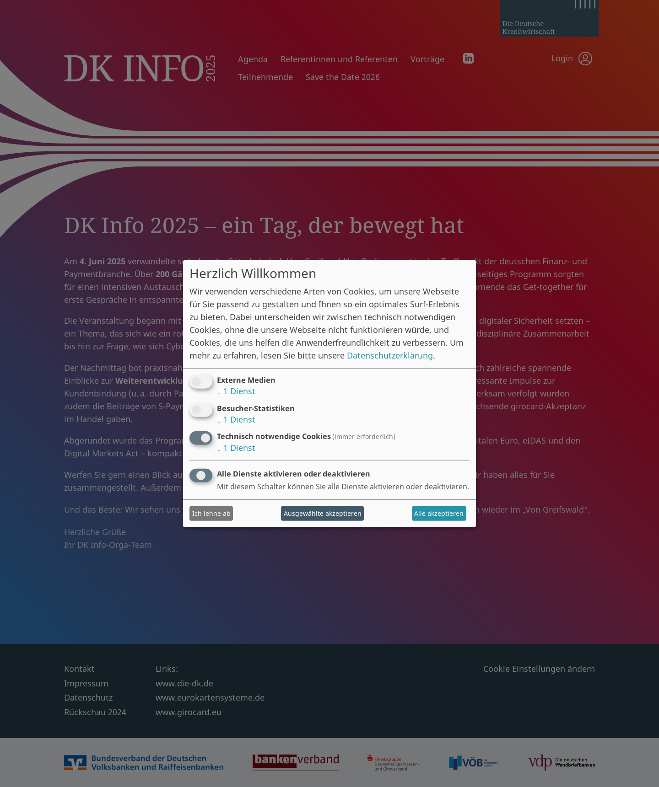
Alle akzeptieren (439, 513)
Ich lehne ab (211, 513)
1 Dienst (236, 390)
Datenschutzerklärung (390, 355)
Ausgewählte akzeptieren (323, 513)
